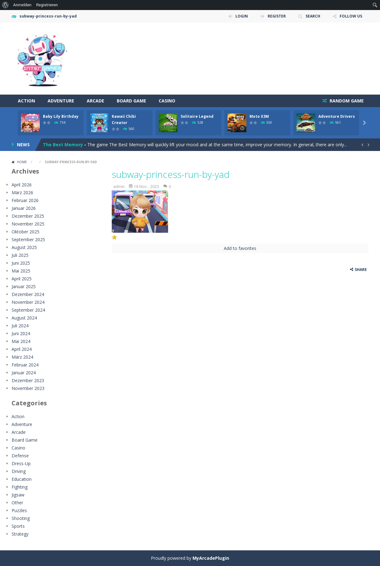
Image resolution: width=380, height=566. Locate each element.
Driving (19, 471)
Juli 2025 (20, 255)
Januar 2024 (24, 373)
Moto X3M (259, 116)
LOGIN (241, 16)
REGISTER (277, 16)
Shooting (21, 518)
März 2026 (22, 192)
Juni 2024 (21, 333)
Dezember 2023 (28, 380)
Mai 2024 (21, 341)
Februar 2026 (25, 200)
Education (22, 479)
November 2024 (28, 302)
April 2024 (22, 349)
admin (119, 186)
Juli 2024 (20, 326)
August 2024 (24, 318)
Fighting (20, 487)
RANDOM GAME (346, 101)
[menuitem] (5, 5)
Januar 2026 (24, 208)
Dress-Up (21, 463)
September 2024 (28, 310)
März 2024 (22, 357)
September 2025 (28, 239)
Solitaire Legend (197, 116)
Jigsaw (18, 495)
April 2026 (22, 185)
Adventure (61, 101)
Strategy (20, 534)
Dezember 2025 (28, 216)
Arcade (95, 101)
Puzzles (19, 510)
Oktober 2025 (25, 232)
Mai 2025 (21, 271)
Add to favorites (240, 248)
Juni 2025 (21, 263)
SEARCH (313, 16)
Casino (167, 101)
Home (22, 162)
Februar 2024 (25, 365)
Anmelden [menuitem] (22, 5)
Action (26, 101)
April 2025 (22, 279)
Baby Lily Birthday (61, 116)
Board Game (131, 101)
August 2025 (24, 247)
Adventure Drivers (336, 116)
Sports (18, 526)
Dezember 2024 (28, 294)
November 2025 (28, 224)
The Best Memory (63, 145)
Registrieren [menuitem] (47, 5)
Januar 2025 (24, 286)
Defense (20, 456)
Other (17, 503)
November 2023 (28, 388)
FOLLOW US (351, 16)
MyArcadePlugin (211, 558)
